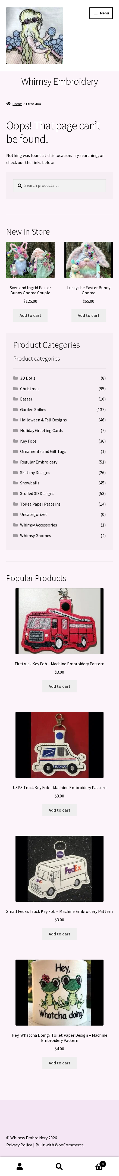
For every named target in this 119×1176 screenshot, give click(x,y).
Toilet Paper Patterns (40, 504)
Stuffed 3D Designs (37, 493)
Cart (92, 1163)
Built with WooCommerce (60, 1144)
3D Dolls (28, 378)
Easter (26, 399)
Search (59, 1167)
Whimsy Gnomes (35, 535)
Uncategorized (34, 514)
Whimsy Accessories (38, 525)
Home (17, 103)
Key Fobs (28, 441)
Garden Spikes (33, 409)
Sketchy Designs (35, 472)
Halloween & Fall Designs (43, 420)
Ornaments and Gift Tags (43, 451)
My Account (20, 1167)
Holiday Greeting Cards (41, 430)
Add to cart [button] (30, 315)
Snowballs (29, 482)
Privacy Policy (19, 1144)
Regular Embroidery (38, 462)
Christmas (29, 388)
